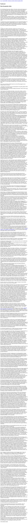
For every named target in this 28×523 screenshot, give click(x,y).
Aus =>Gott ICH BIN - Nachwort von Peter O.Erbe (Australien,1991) (11, 0)
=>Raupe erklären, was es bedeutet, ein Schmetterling (14, 229)
